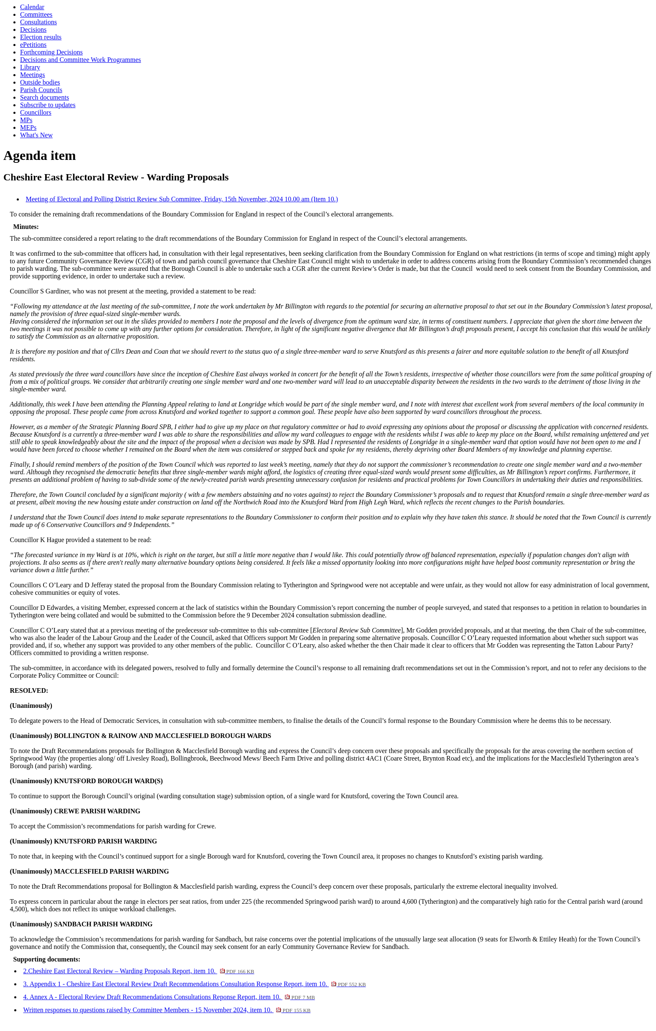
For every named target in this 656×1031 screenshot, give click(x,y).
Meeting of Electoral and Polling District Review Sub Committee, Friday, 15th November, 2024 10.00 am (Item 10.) (182, 199)
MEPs (28, 127)
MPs (26, 119)
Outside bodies (40, 82)
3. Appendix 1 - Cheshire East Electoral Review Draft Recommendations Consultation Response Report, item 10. (194, 983)
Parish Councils (41, 89)
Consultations (38, 22)
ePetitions (33, 44)
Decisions (33, 29)
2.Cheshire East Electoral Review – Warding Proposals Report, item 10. (138, 970)
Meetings (32, 74)
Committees (36, 14)
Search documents (44, 97)
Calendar (32, 6)
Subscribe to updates (47, 104)
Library (30, 67)
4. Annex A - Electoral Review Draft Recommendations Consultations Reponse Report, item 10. (169, 996)
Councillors (35, 112)
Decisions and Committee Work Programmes (80, 59)
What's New (36, 135)
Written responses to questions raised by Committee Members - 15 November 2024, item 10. (167, 1009)
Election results (41, 37)
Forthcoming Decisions (51, 52)
